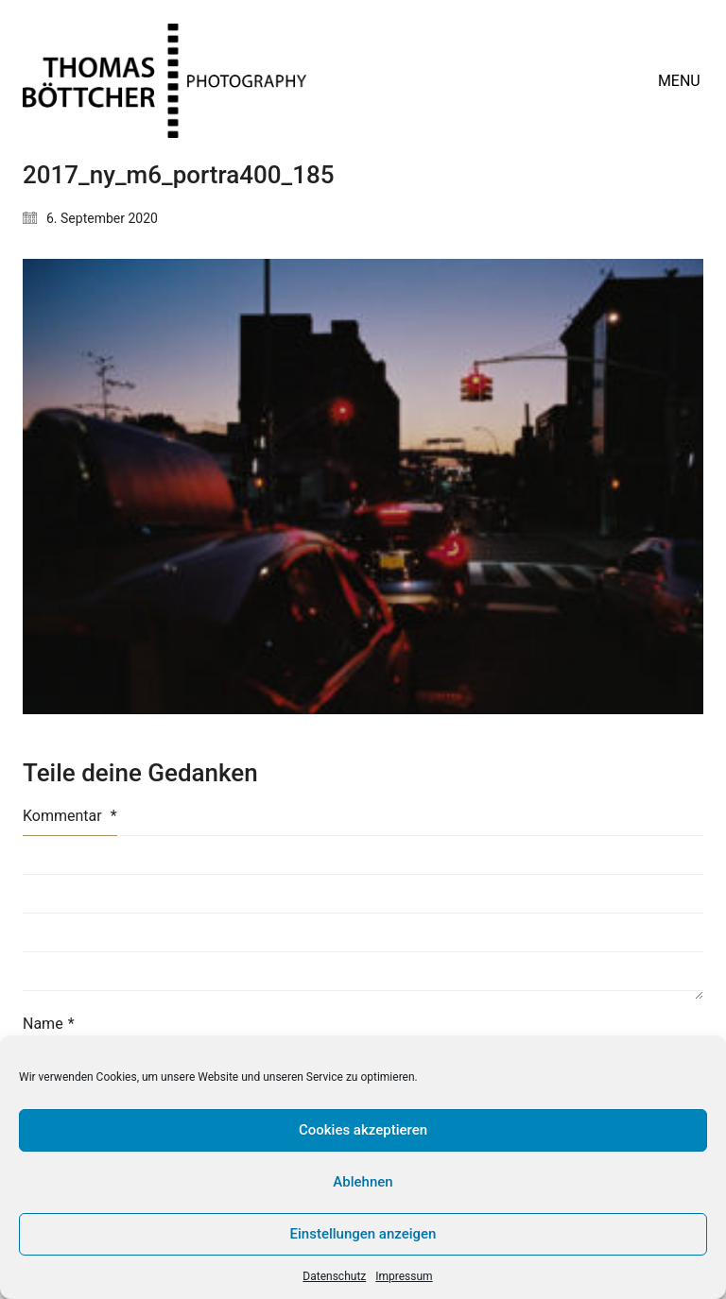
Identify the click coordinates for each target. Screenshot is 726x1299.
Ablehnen (362, 1181)
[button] (680, 81)
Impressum (403, 1276)
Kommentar (70, 816)
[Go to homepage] (164, 81)
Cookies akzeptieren (363, 1129)
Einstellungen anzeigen (363, 1233)
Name (49, 1024)
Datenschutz (334, 1276)
